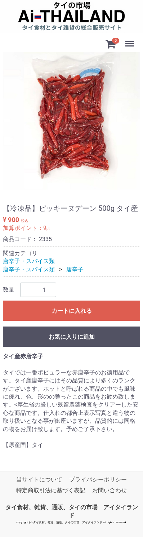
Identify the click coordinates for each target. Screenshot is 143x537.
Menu (130, 40)
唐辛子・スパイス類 (29, 261)
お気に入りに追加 (72, 337)
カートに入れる (72, 311)
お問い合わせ (109, 490)
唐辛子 (75, 269)
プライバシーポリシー (98, 479)
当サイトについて (39, 479)
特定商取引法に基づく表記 (50, 490)
